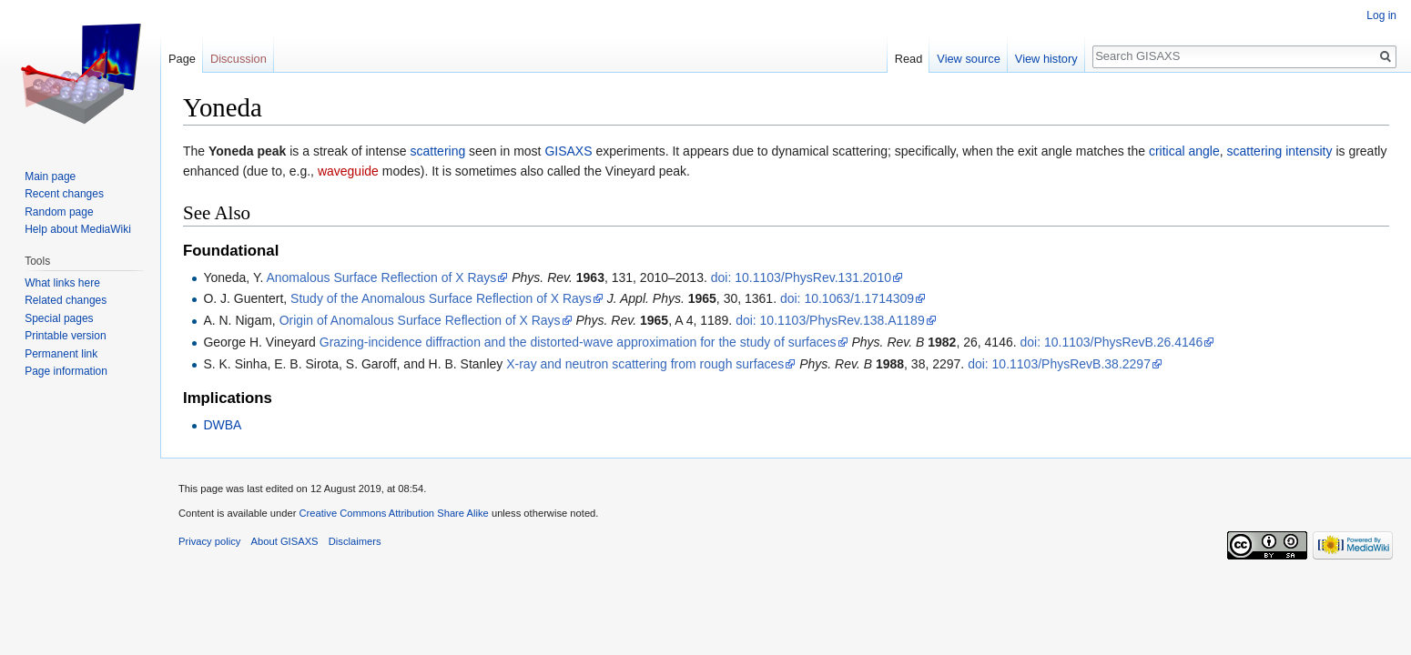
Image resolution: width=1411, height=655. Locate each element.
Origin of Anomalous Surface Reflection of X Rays (420, 320)
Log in (1381, 15)
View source (968, 59)
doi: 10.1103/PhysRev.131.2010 (801, 277)
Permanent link (61, 354)
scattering (438, 151)
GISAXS (568, 151)
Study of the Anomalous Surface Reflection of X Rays (441, 298)
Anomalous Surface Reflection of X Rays (381, 277)
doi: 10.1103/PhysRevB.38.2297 (1059, 364)
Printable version (65, 335)
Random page (59, 212)
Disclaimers (355, 541)
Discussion (238, 59)
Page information (66, 371)
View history (1046, 59)
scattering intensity (1280, 151)
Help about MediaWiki (78, 229)
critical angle (1184, 151)
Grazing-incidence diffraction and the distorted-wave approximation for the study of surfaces (578, 342)
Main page (50, 176)
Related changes (66, 300)
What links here (62, 283)
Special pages (59, 318)
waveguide (348, 171)
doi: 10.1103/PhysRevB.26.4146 (1111, 342)
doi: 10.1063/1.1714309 (847, 298)
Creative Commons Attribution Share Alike (393, 513)
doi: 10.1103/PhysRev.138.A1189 (830, 320)
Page (182, 59)
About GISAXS (285, 541)
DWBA (222, 425)
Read (909, 59)
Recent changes (64, 193)
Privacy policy (209, 541)
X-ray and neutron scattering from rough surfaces (645, 364)
